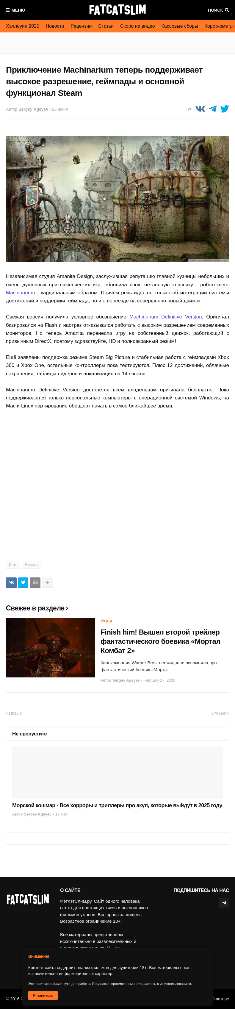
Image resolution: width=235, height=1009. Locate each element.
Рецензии (81, 26)
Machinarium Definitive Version (165, 317)
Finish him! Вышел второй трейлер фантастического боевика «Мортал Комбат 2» (160, 641)
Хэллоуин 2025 (22, 26)
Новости (55, 26)
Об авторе (219, 998)
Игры (13, 565)
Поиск (215, 10)
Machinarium (20, 293)
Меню (18, 10)
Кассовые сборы (180, 26)
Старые (218, 713)
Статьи (106, 26)
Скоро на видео (137, 26)
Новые (15, 713)
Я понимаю (43, 995)
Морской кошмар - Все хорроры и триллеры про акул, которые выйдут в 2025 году (117, 805)
